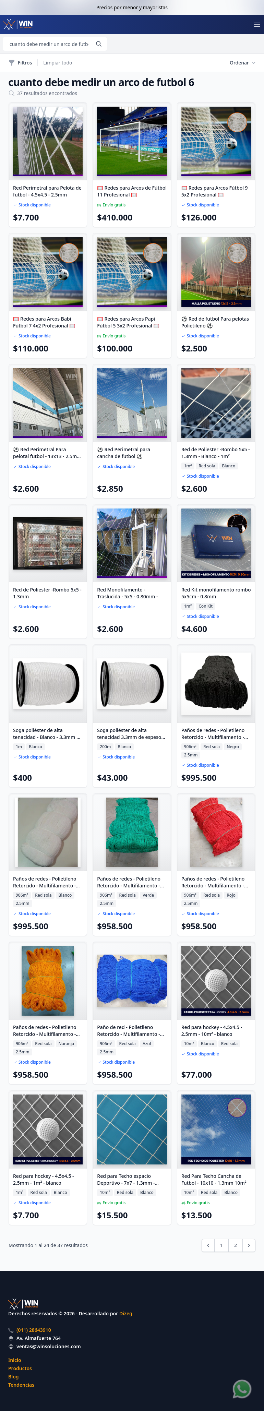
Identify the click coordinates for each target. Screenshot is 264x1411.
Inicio (14, 1360)
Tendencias (21, 1385)
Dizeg (125, 1313)
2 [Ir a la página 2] (235, 1245)
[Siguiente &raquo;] (248, 1245)
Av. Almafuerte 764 (38, 1338)
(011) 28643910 (33, 1330)
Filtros (20, 62)
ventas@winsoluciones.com (48, 1346)
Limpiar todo (57, 62)
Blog (13, 1376)
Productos (20, 1368)
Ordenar (243, 62)
